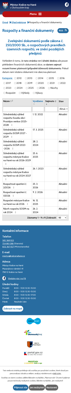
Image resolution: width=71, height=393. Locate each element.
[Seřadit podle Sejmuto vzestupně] (46, 103)
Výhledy (25, 92)
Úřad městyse (18, 22)
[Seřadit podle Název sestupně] (12, 101)
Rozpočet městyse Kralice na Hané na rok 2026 (16, 202)
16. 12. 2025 (35, 202)
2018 (19, 83)
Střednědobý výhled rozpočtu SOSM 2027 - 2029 (15, 133)
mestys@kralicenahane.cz (13, 256)
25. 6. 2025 (35, 155)
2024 (19, 88)
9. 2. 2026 (38, 192)
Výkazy (39, 92)
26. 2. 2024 (35, 210)
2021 (52, 83)
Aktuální (63, 114)
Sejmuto (50, 101)
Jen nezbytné (37, 387)
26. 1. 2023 (38, 168)
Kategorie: (7, 78)
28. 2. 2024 (35, 143)
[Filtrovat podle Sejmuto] (51, 109)
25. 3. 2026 (35, 186)
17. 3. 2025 (38, 129)
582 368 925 (8, 240)
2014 (40, 78)
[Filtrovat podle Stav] (63, 109)
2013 (29, 78)
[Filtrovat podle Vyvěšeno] (38, 109)
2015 (51, 78)
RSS (63, 30)
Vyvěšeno (38, 101)
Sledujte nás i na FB (14, 278)
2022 (63, 83)
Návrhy (54, 88)
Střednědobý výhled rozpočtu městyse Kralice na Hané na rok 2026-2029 (17, 158)
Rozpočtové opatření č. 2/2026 (15, 186)
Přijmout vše (20, 387)
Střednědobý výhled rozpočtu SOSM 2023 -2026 (14, 145)
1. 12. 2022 (38, 114)
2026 (42, 88)
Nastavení (51, 387)
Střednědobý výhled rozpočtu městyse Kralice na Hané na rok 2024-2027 (17, 173)
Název (7, 101)
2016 (62, 78)
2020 (41, 83)
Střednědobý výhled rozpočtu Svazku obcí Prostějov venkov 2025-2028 (15, 119)
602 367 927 (8, 246)
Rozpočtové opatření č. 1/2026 (15, 194)
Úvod (5, 22)
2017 (8, 83)
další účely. (57, 373)
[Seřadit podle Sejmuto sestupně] (46, 104)
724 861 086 (8, 243)
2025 (31, 88)
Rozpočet (11, 92)
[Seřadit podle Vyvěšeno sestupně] (34, 104)
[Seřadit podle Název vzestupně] (12, 100)
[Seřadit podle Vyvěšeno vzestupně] (34, 103)
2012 (19, 78)
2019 (29, 83)
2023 (8, 88)
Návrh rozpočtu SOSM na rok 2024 (16, 210)
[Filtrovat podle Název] (17, 109)
